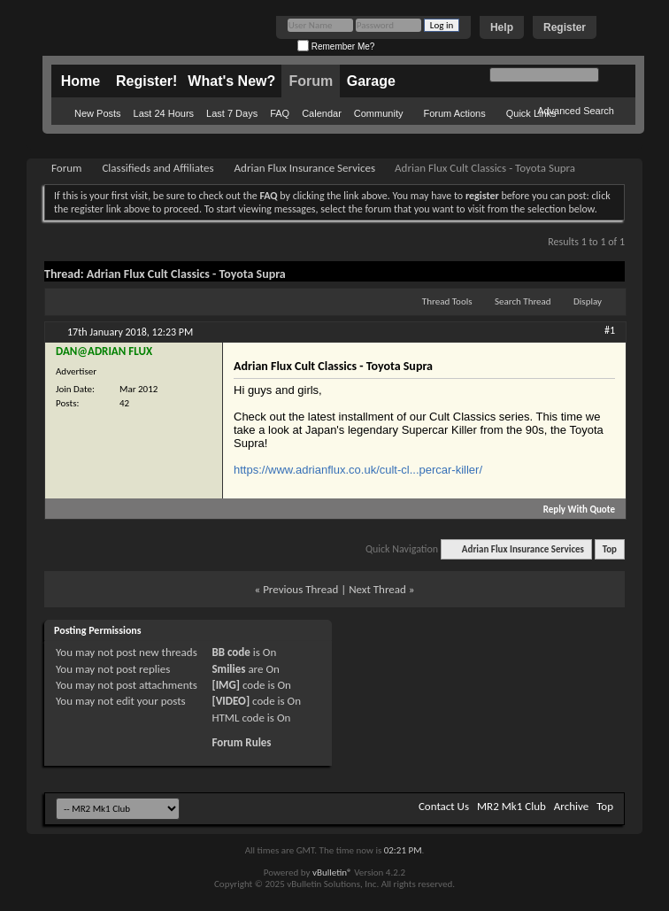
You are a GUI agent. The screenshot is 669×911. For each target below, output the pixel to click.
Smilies (228, 669)
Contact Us (444, 806)
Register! (146, 81)
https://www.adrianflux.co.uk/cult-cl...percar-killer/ (358, 469)
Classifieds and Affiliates (157, 167)
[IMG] (225, 684)
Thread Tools (447, 301)
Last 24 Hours (164, 113)
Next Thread (377, 589)
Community (379, 113)
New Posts (97, 113)
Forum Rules (241, 742)
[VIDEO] (230, 700)
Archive (571, 806)
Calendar (322, 113)
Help (501, 27)
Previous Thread (300, 589)
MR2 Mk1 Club (511, 806)
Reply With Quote (571, 509)
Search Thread (523, 301)
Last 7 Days (232, 113)
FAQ (279, 113)
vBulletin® (332, 872)
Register (564, 27)
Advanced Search (575, 110)
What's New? (231, 81)
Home (80, 81)
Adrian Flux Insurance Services (305, 167)
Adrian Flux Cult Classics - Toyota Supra (186, 274)
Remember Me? (335, 46)
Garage (371, 81)
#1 (609, 330)
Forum (310, 81)
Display (587, 301)
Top (610, 549)
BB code (230, 652)
